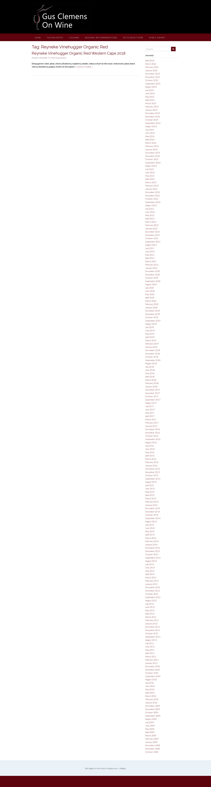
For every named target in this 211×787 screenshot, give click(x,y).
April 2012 (149, 613)
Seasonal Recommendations (101, 37)
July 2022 (149, 209)
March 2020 (150, 301)
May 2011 (149, 650)
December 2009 (152, 706)
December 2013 (152, 548)
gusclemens (62, 58)
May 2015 (149, 492)
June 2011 (150, 646)
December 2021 (152, 231)
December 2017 (152, 390)
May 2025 (149, 97)
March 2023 (150, 182)
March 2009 (150, 735)
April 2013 (149, 574)
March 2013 (150, 577)
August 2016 (151, 442)
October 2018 (151, 357)
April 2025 (149, 100)
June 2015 (150, 488)
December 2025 (152, 73)
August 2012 (151, 600)
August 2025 (151, 87)
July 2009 (149, 722)
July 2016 (149, 446)
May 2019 (149, 334)
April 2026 (149, 60)
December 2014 (152, 508)
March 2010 (150, 696)
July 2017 (149, 406)
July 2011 (149, 643)
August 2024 (151, 126)
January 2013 (151, 584)
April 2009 (149, 732)
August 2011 (151, 640)
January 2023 (151, 189)
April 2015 (149, 495)
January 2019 (151, 347)
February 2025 (152, 106)
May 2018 (149, 373)
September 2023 (152, 162)
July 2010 (149, 683)
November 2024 (152, 116)
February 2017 (152, 422)
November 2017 (152, 393)
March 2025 (150, 103)
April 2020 (149, 297)
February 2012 (152, 620)
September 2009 (152, 716)
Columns (74, 37)
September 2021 (152, 241)
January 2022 (151, 228)
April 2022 (149, 218)
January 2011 (151, 663)
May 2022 (149, 215)
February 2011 (152, 660)
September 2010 (152, 676)
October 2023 (151, 159)
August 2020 (151, 284)
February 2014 (152, 541)
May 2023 (149, 176)
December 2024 (152, 113)
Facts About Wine (133, 37)
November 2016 (152, 432)
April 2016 (149, 455)
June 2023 (150, 172)
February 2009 (152, 739)
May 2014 (149, 531)
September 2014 (152, 518)
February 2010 (152, 699)
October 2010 (151, 673)
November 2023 (152, 156)
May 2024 (149, 136)
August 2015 (151, 482)
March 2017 (150, 419)
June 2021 (150, 251)
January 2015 (151, 505)
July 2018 (149, 367)
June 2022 (150, 212)
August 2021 (151, 245)
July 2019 (149, 327)
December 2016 (152, 429)
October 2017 (151, 396)
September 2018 (152, 360)
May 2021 (149, 255)
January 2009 (151, 742)
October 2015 (151, 475)
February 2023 (152, 185)
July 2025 (149, 90)
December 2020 (152, 271)
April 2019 (149, 337)
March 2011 (150, 656)
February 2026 (152, 67)
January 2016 (151, 465)
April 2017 (149, 416)
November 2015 (152, 472)
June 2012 (150, 607)
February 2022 (152, 225)
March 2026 (150, 64)
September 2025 (152, 83)
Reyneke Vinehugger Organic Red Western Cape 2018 (78, 53)
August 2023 (151, 166)
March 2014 (150, 538)
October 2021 (151, 238)
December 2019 (152, 311)
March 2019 (150, 340)
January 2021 (151, 268)
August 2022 (151, 205)
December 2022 (152, 192)
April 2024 (149, 139)
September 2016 (152, 439)
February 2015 (152, 501)
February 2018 (152, 383)
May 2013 (149, 571)
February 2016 (152, 462)
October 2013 (151, 554)
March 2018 (150, 380)
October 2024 (151, 120)
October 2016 (151, 436)
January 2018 (151, 386)
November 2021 (152, 235)
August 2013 (151, 561)
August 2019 (151, 324)
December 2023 (152, 152)
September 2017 (152, 399)
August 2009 (151, 719)
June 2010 (150, 686)
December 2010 (152, 666)
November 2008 (152, 748)
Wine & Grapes (157, 37)
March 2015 (150, 498)
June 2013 (150, 567)
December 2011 (152, 627)
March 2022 (150, 222)
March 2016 (150, 459)
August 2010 (151, 679)
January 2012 (151, 623)
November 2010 (152, 669)
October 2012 (151, 594)
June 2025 (150, 93)
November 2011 (152, 630)
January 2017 (151, 426)
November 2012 (152, 590)
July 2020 (149, 288)
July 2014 (149, 525)
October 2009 (151, 712)
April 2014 (149, 534)
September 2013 (152, 558)
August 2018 (151, 363)
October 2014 (151, 515)
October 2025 (151, 80)
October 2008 (151, 752)
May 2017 (149, 413)
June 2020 (150, 291)
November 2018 (152, 353)
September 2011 (152, 637)
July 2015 (149, 485)
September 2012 (152, 597)
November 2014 (152, 511)
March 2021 (150, 261)
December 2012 (152, 587)
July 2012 (149, 604)
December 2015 (152, 469)
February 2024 (152, 146)
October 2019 (151, 317)
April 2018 (149, 376)
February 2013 (152, 580)
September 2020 (152, 281)
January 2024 (151, 149)
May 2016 (149, 452)
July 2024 (149, 129)
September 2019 (152, 320)
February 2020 (152, 304)
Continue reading (84, 66)
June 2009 (150, 725)
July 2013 (149, 564)
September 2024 (152, 123)
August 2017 (151, 403)
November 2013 (152, 551)
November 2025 (152, 77)
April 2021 (149, 258)
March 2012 (150, 617)
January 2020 (151, 307)
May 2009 (149, 729)
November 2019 (152, 314)
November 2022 (152, 195)
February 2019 (152, 343)
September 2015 (152, 478)
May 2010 (149, 689)
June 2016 (150, 449)
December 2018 (152, 350)
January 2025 (151, 110)
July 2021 (149, 248)
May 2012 (149, 610)
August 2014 (151, 521)
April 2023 (149, 179)
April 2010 (149, 692)
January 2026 (151, 70)
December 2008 (152, 745)
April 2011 (149, 653)
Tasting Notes (55, 37)
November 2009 (152, 709)
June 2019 (150, 330)
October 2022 (151, 199)
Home (38, 37)
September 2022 (152, 202)
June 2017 (150, 409)
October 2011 (151, 633)
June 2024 (150, 133)
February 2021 (152, 264)
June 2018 (150, 370)
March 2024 (150, 143)
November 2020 (152, 274)
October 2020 (151, 278)
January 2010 (151, 702)
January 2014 (151, 544)
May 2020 (149, 294)
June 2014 (150, 528)
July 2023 (149, 169)
